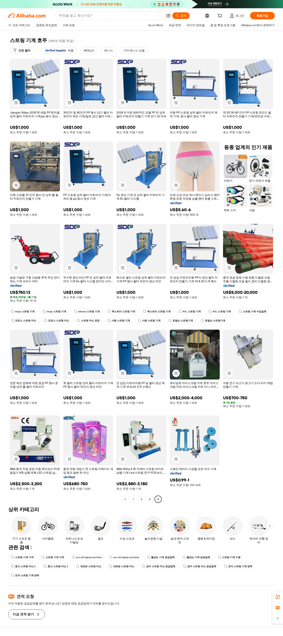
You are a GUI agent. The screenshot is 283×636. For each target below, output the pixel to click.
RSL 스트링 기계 (189, 311)
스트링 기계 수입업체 (252, 311)
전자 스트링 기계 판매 (238, 566)
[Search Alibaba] (110, 15)
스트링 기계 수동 (229, 557)
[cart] (220, 16)
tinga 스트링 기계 (23, 311)
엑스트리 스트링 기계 (121, 311)
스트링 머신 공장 (88, 320)
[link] (277, 596)
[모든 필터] (22, 50)
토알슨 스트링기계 (180, 320)
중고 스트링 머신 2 (23, 566)
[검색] (181, 15)
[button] (168, 15)
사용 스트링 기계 (118, 320)
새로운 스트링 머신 (88, 566)
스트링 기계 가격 (22, 557)
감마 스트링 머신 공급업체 (158, 566)
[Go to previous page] (125, 499)
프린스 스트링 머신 (23, 320)
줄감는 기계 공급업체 (161, 557)
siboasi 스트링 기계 (87, 311)
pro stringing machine (87, 557)
